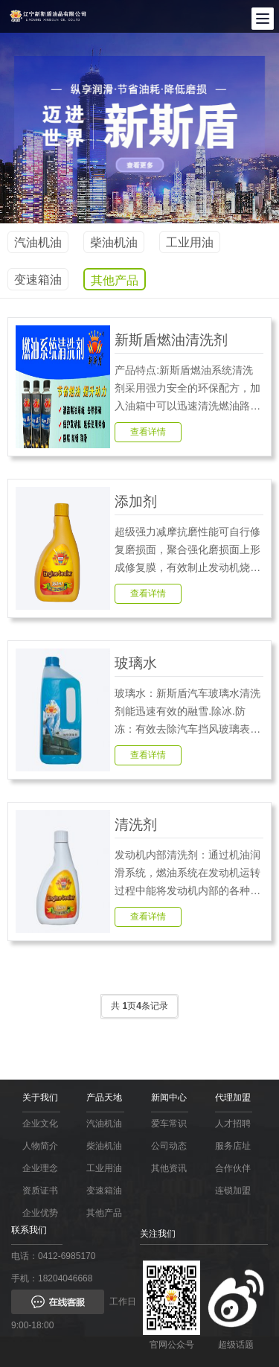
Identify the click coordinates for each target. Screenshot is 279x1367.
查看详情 (148, 432)
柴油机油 (114, 242)
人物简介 (40, 1146)
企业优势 (40, 1213)
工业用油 (190, 242)
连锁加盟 (233, 1190)
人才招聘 (233, 1123)
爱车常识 (169, 1123)
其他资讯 (169, 1168)
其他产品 (114, 280)
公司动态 (169, 1146)
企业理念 (40, 1168)
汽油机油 (38, 242)
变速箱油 (38, 279)
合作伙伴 (233, 1168)
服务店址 (233, 1146)
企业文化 (40, 1123)
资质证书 (40, 1190)
